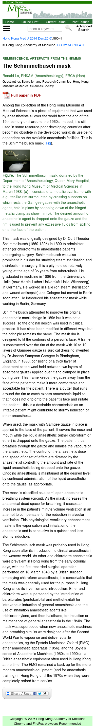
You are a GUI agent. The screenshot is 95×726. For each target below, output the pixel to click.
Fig (48, 143)
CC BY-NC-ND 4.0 (70, 44)
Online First (30, 21)
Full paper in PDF (26, 95)
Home (9, 21)
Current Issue (56, 21)
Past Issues (80, 21)
